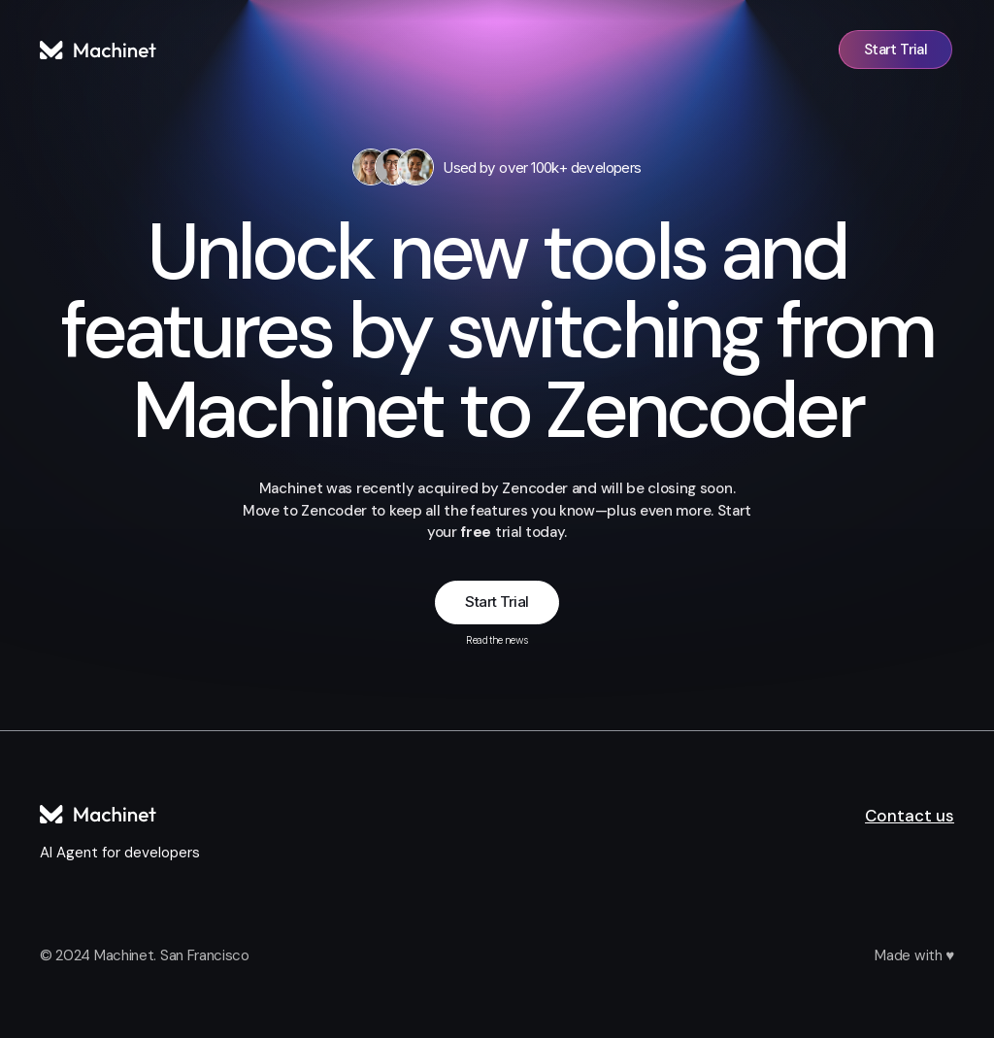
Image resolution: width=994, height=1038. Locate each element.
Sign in (787, 50)
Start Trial (496, 601)
